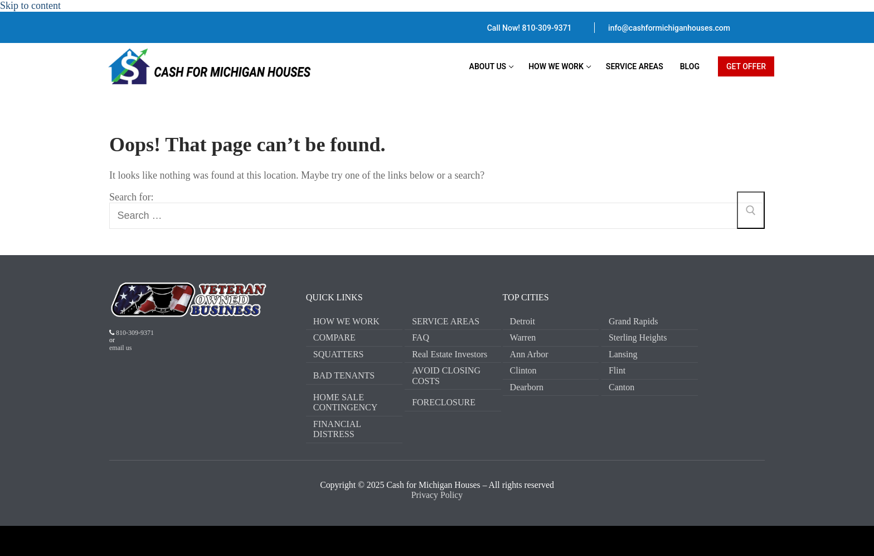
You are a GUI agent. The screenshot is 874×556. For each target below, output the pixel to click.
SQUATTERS (338, 354)
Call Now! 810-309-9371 (529, 27)
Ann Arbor (529, 354)
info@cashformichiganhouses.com (669, 27)
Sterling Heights (638, 337)
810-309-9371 (134, 333)
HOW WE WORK (346, 321)
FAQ (420, 337)
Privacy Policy (437, 495)
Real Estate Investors (449, 354)
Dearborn (526, 387)
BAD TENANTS (344, 375)
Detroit (522, 321)
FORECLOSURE (443, 402)
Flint (617, 370)
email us (120, 348)
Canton (621, 387)
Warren (523, 337)
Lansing (623, 354)
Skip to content (30, 5)
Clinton (523, 370)
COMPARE (334, 337)
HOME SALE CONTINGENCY (345, 402)
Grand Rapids (633, 321)
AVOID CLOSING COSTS (446, 375)
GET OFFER (746, 66)
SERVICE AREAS (445, 321)
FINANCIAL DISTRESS (337, 429)
